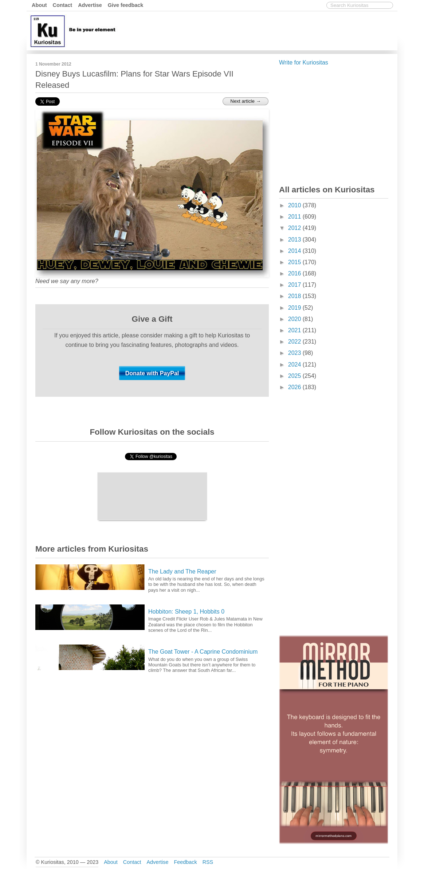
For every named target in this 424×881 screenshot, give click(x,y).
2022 (295, 341)
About (39, 5)
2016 (295, 273)
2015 (295, 262)
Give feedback (126, 5)
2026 (295, 387)
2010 (295, 205)
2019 (295, 308)
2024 (295, 364)
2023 (295, 353)
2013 (295, 239)
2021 (295, 330)
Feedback (185, 862)
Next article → (245, 101)
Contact (62, 5)
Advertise (90, 5)
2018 (295, 296)
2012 (295, 228)
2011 (295, 217)
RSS (208, 862)
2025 (295, 376)
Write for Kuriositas (303, 62)
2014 (295, 251)
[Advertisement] (263, 30)
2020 (295, 319)
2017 (295, 285)
